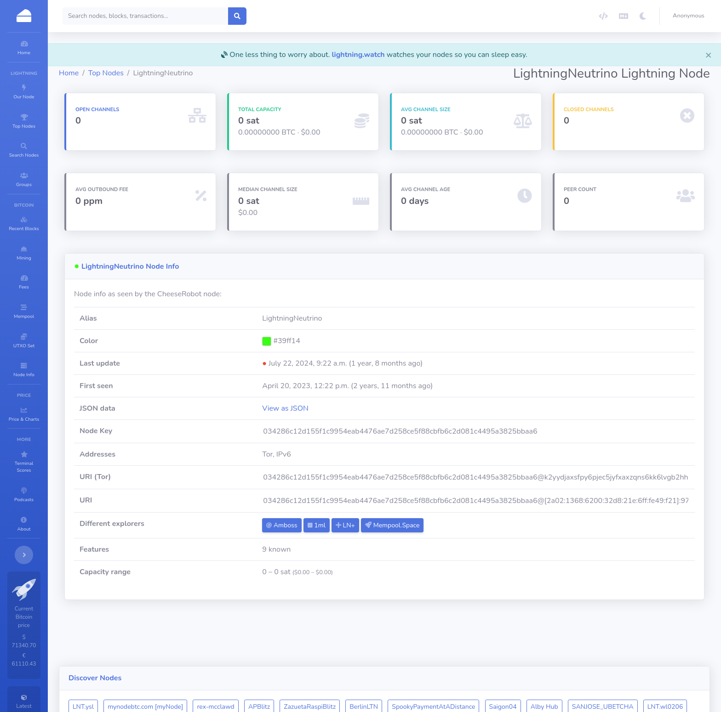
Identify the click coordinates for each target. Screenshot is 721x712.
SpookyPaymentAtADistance (488, 651)
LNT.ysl (138, 651)
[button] (690, 16)
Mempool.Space (431, 525)
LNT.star (231, 669)
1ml (355, 525)
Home (124, 73)
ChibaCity (191, 669)
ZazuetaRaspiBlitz (365, 651)
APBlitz (314, 651)
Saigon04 (558, 651)
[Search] (201, 16)
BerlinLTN (419, 651)
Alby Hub (599, 651)
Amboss (320, 525)
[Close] (708, 55)
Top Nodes (161, 73)
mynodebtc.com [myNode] (200, 651)
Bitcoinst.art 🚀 (366, 669)
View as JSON (324, 408)
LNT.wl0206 (146, 669)
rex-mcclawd (270, 651)
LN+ (384, 525)
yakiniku (318, 669)
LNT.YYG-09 (275, 669)
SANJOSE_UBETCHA (658, 651)
